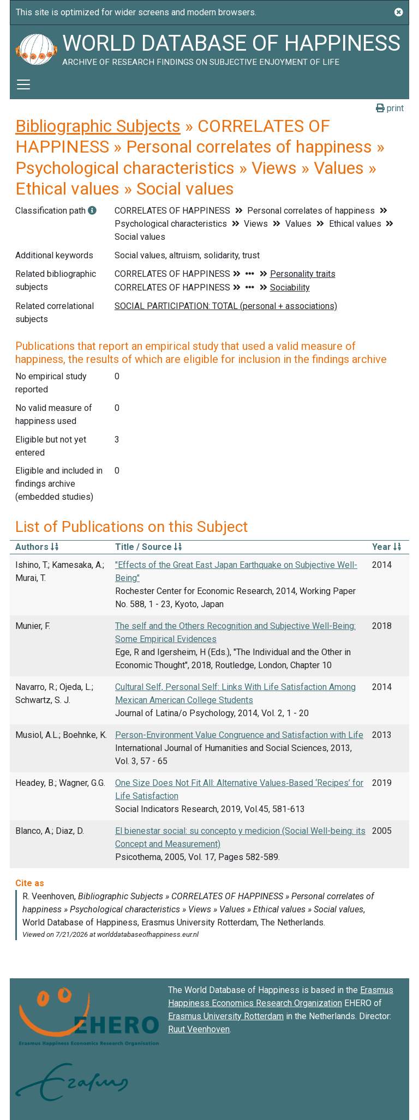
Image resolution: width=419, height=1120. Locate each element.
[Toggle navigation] (23, 84)
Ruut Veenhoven (199, 1029)
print (390, 108)
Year (386, 547)
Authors (36, 547)
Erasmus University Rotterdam (226, 1016)
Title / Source (148, 547)
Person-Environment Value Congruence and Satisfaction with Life (239, 735)
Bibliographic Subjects (98, 126)
